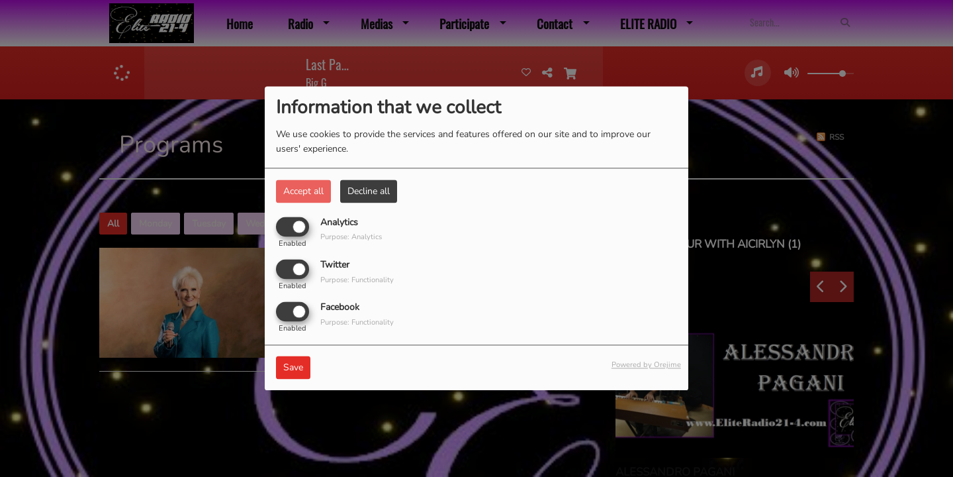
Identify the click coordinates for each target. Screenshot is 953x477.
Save (293, 368)
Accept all (303, 191)
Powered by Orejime (646, 365)
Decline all (368, 191)
